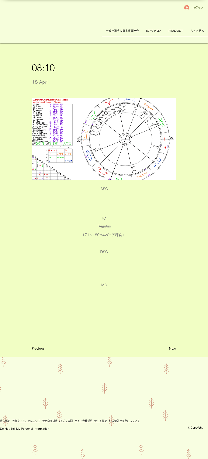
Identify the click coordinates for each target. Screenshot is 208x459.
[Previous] (46, 348)
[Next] (165, 348)
